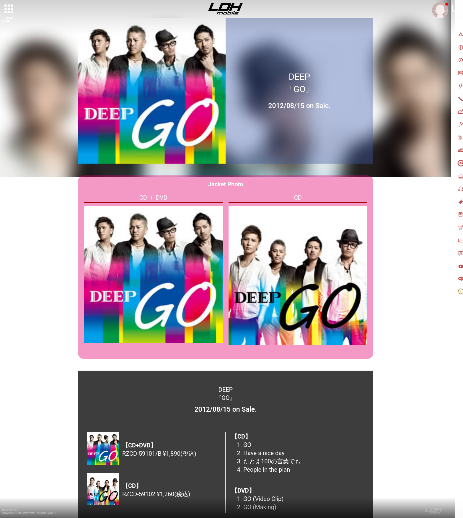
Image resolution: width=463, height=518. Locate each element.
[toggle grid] (9, 9)
